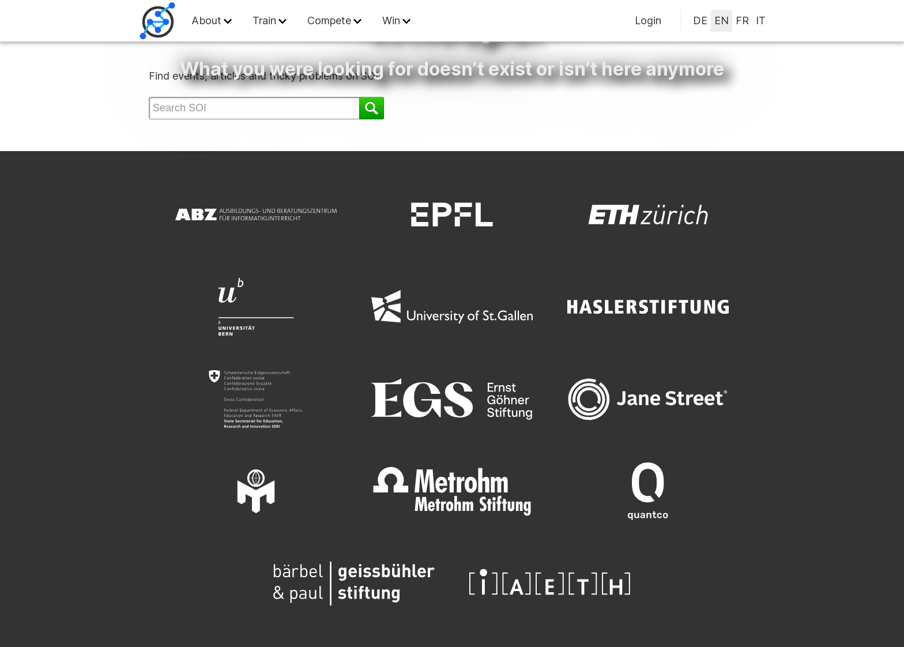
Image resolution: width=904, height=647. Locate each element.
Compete (329, 20)
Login (648, 20)
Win (391, 20)
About (206, 20)
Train (264, 20)
